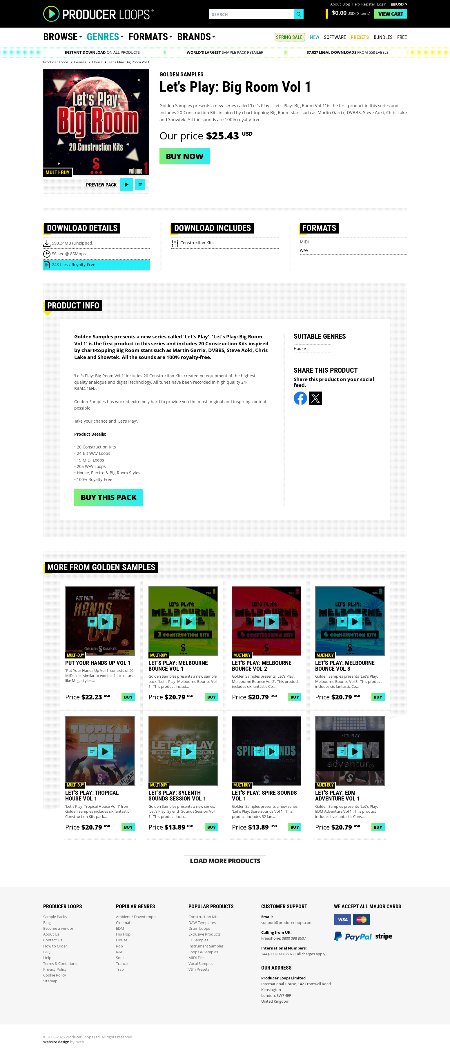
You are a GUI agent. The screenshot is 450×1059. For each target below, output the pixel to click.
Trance (122, 963)
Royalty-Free (83, 264)
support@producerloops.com (287, 922)
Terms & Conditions (60, 963)
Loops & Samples (203, 951)
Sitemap (50, 981)
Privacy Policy (55, 969)
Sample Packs (55, 916)
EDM (120, 928)
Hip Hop (123, 934)
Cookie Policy (54, 975)
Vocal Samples (200, 963)
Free (402, 37)
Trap (120, 969)
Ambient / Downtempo (136, 916)
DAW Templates (202, 922)
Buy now (184, 156)
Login (382, 4)
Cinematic (124, 922)
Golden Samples (181, 74)
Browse (60, 36)
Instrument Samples (206, 946)
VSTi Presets (198, 969)
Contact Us (52, 940)
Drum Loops (199, 928)
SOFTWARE (335, 37)
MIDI (304, 242)
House (300, 348)
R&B (119, 951)
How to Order (55, 946)
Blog (346, 4)
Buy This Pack (109, 497)
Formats (148, 36)
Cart (390, 13)
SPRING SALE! (290, 37)
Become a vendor (58, 928)
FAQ (46, 951)
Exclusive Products (204, 934)
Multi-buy (58, 172)
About (335, 4)
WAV (304, 250)
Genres (103, 36)
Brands (194, 36)
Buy (128, 697)
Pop (119, 946)
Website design (56, 1042)
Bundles (383, 37)
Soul (120, 957)
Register (368, 4)
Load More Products (225, 860)
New (314, 37)
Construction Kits (203, 916)
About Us (51, 934)
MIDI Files (196, 957)
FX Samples (198, 940)
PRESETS (360, 37)
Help (356, 4)
